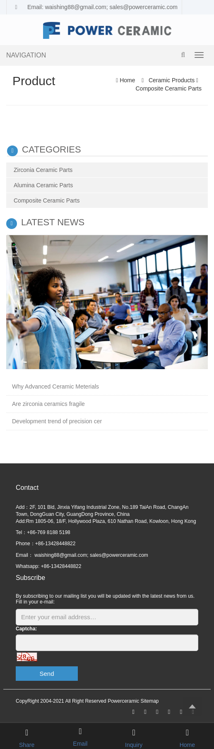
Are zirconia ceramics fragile (48, 404)
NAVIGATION (26, 55)
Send (46, 673)
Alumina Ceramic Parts (43, 185)
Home (127, 80)
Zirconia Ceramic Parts (43, 170)
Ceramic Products (171, 80)
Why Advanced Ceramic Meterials (55, 386)
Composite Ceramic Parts (169, 88)
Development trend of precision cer (57, 421)
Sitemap (149, 701)
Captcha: (26, 629)
